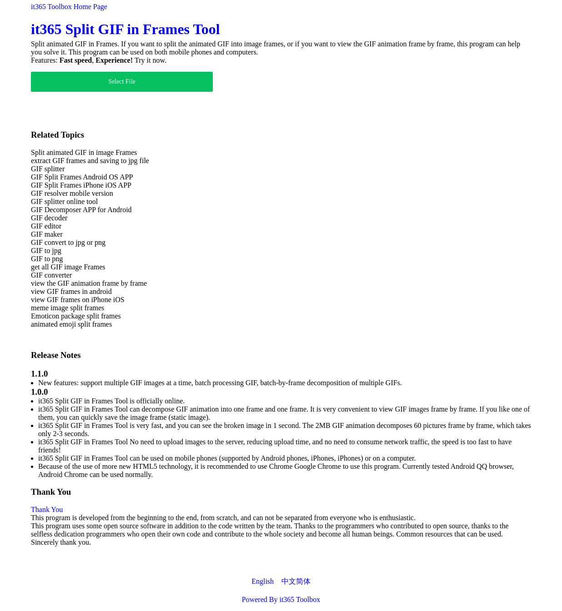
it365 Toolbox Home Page (69, 6)
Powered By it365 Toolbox (281, 599)
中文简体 (296, 581)
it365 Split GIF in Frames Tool (125, 29)
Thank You (47, 509)
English (262, 581)
